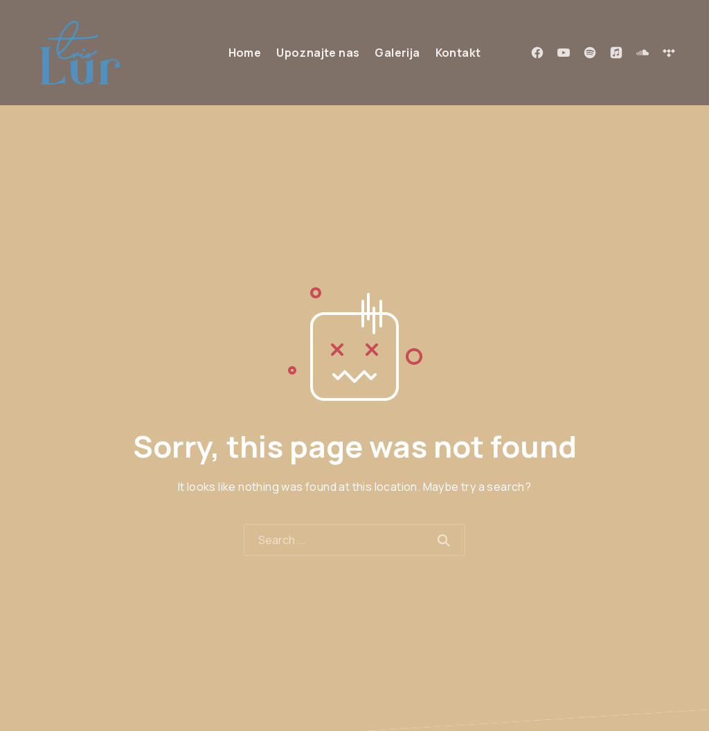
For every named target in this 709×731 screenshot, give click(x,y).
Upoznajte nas (317, 52)
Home (245, 52)
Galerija (397, 52)
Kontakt (458, 52)
